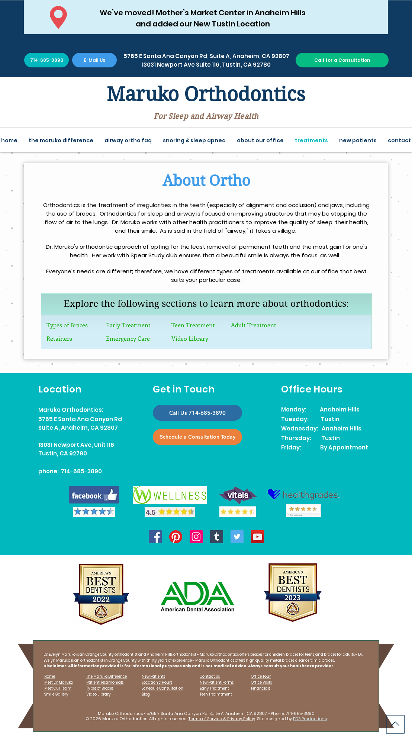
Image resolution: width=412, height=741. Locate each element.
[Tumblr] (216, 536)
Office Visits (261, 682)
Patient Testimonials (104, 682)
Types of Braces (67, 325)
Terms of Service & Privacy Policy (222, 719)
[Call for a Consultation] (342, 60)
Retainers (59, 338)
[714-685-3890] (46, 60)
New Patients (153, 676)
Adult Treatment (253, 325)
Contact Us (210, 676)
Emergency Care (128, 338)
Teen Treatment (193, 325)
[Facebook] (155, 536)
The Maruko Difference (106, 676)
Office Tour (261, 676)
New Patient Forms (217, 682)
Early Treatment (128, 325)
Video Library (189, 338)
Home (49, 676)
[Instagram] (196, 536)
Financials (260, 688)
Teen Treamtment (216, 694)
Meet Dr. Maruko (58, 682)
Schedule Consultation (162, 688)
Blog (146, 694)
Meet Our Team (57, 688)
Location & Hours (157, 682)
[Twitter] (237, 536)
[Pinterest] (175, 536)
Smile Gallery (56, 694)
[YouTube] (257, 536)
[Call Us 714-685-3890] (197, 413)
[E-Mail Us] (94, 60)
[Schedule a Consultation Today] (197, 437)
